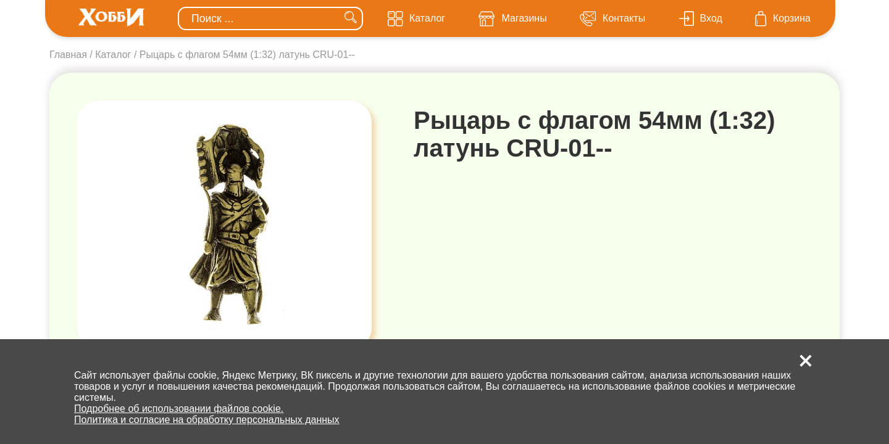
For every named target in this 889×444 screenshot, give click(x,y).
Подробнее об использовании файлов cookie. (178, 408)
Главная (68, 54)
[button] (805, 361)
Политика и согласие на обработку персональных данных (207, 419)
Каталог (113, 54)
